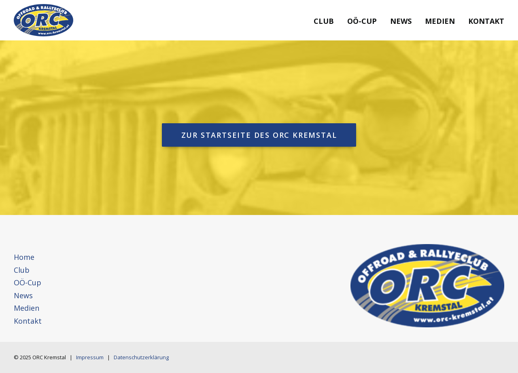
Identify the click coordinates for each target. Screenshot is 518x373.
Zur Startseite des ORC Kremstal (259, 135)
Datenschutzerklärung (141, 357)
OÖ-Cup (362, 21)
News (401, 21)
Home (24, 257)
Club (324, 21)
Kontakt (486, 21)
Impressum (90, 357)
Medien (440, 21)
